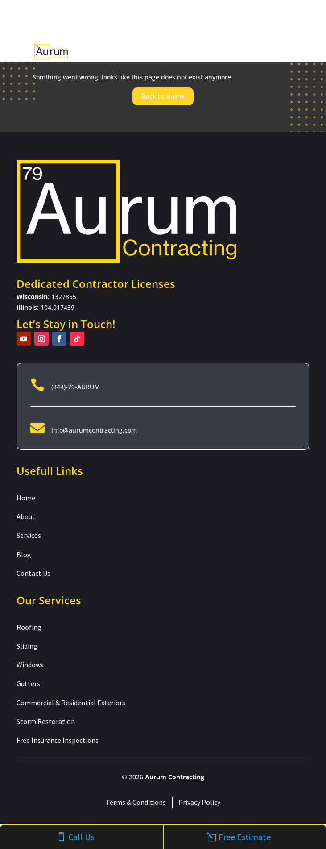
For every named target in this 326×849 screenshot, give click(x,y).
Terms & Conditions (136, 802)
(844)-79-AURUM (75, 387)
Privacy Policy (199, 802)
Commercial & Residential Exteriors (71, 702)
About (26, 516)
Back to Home (163, 96)
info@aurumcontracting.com (94, 430)
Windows (30, 664)
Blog (24, 554)
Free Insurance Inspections (58, 740)
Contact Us (33, 573)
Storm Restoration (46, 721)
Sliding (27, 645)
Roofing (29, 627)
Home (26, 497)
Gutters (28, 683)
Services (29, 535)
